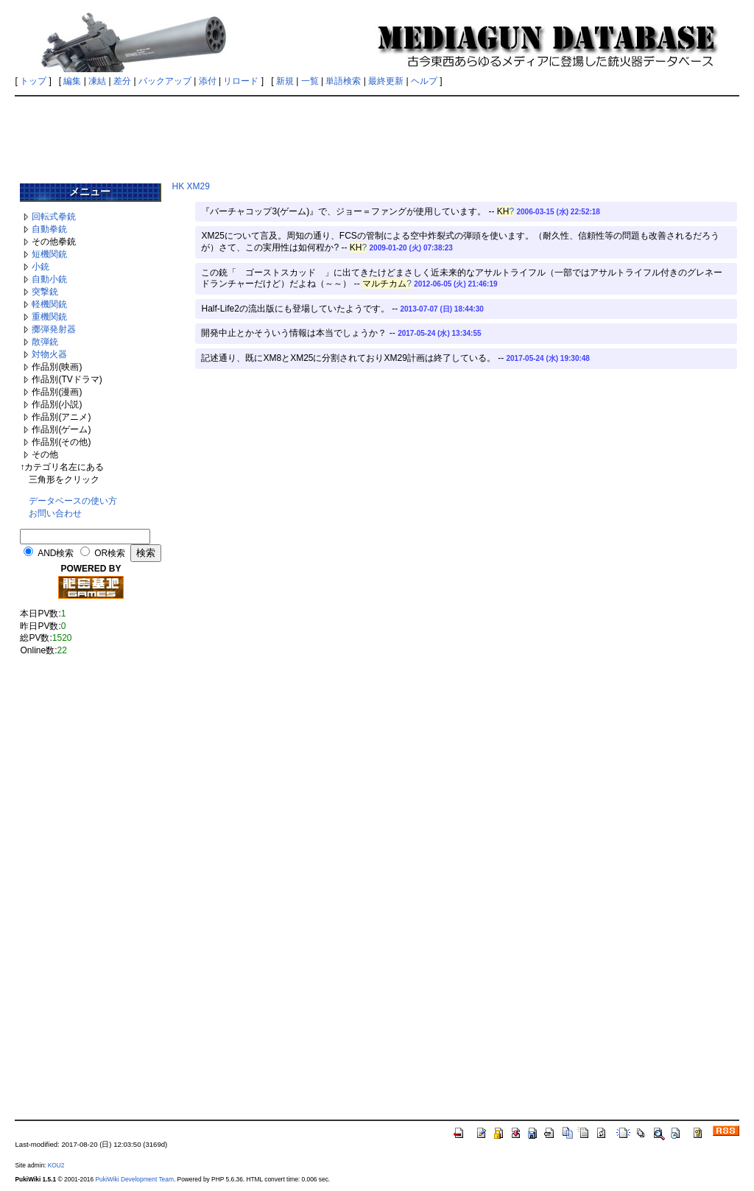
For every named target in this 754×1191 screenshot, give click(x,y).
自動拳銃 (49, 229)
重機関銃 (49, 317)
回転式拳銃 (54, 216)
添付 (207, 81)
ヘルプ (424, 81)
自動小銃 (49, 279)
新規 (285, 81)
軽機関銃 (49, 304)
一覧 (310, 81)
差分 (122, 81)
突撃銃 (45, 292)
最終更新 (386, 81)
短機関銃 (49, 254)
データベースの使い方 (73, 501)
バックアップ (164, 81)
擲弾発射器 (54, 329)
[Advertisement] (377, 134)
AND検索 (56, 553)
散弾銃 (45, 342)
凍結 (97, 81)
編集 (72, 81)
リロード (240, 81)
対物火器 (49, 354)
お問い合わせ (55, 513)
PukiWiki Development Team (134, 1179)
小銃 (40, 266)
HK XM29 (190, 186)
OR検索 (109, 553)
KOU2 (56, 1165)
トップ (33, 81)
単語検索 (343, 81)
